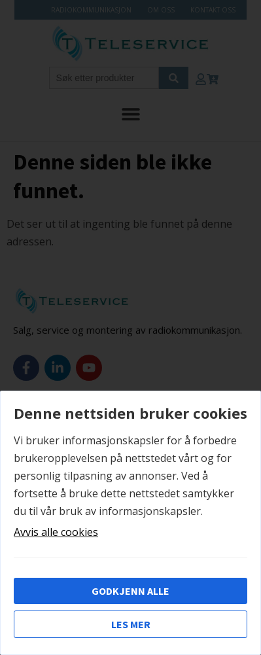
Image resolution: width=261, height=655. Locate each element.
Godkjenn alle (130, 590)
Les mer (130, 624)
